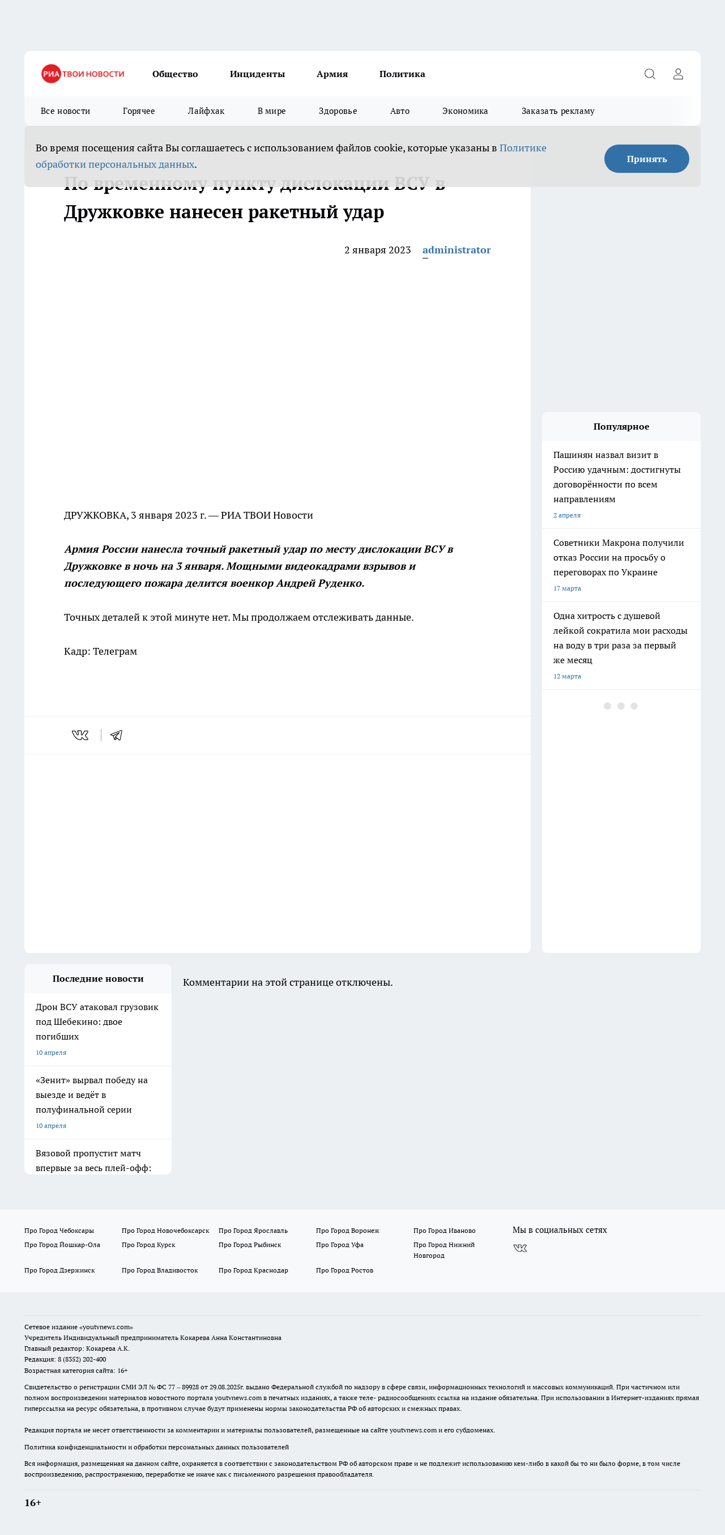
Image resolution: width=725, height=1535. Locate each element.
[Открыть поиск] (649, 73)
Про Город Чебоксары (59, 1230)
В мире (272, 110)
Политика (402, 73)
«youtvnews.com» (106, 1326)
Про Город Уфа (340, 1244)
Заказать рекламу (558, 110)
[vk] (81, 735)
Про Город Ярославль (253, 1230)
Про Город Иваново (444, 1230)
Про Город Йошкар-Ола (62, 1244)
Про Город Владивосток (160, 1270)
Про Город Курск (148, 1244)
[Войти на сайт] (678, 73)
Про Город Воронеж (347, 1230)
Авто (400, 110)
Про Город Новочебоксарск (165, 1230)
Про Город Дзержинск (59, 1270)
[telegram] (120, 735)
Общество (175, 73)
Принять (647, 158)
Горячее (139, 110)
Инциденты (257, 73)
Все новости (65, 110)
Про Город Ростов (344, 1270)
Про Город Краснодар (253, 1270)
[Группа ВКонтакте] (520, 1248)
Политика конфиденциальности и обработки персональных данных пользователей (156, 1447)
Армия (332, 73)
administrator (457, 249)
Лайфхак (206, 110)
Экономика (465, 110)
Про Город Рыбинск (250, 1244)
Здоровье (338, 110)
